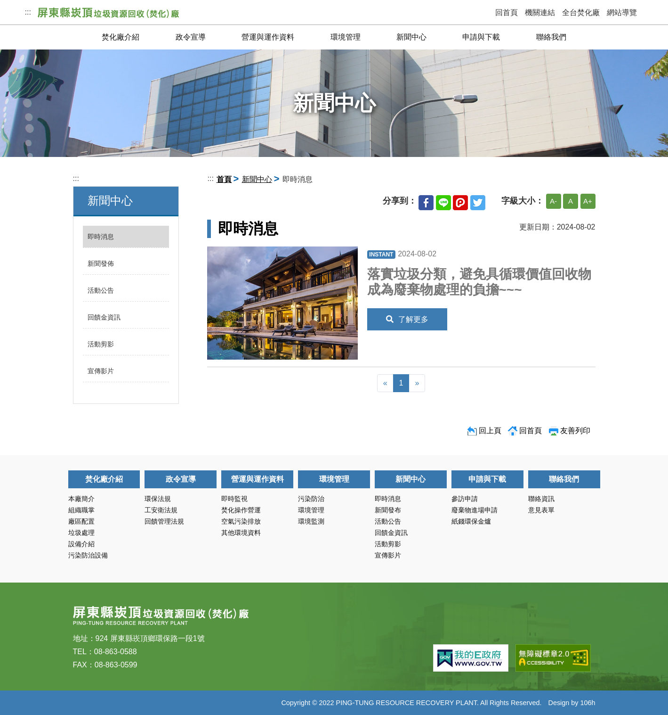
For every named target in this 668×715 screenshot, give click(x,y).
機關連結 (540, 12)
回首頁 (506, 12)
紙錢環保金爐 (471, 521)
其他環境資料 (241, 532)
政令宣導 (191, 37)
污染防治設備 (88, 555)
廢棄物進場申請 (474, 510)
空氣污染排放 (241, 521)
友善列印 (575, 431)
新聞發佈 (101, 263)
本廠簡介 (81, 498)
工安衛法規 (161, 510)
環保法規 (158, 498)
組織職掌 (81, 510)
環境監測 (311, 521)
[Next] (417, 383)
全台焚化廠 (581, 12)
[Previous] (385, 383)
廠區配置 (81, 521)
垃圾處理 (81, 532)
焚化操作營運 (241, 510)
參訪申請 (464, 498)
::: (28, 12)
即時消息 (101, 236)
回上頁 (490, 431)
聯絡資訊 (541, 498)
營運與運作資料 (267, 37)
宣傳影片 (101, 371)
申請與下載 (481, 37)
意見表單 (541, 510)
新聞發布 (388, 510)
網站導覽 (622, 12)
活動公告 (101, 290)
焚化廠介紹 (120, 37)
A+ (587, 201)
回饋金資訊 (104, 317)
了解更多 (407, 319)
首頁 (224, 179)
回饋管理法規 (164, 521)
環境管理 (345, 37)
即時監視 (234, 498)
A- (553, 201)
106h (587, 703)
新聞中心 (411, 37)
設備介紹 (81, 544)
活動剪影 (101, 344)
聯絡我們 (551, 37)
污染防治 (311, 498)
